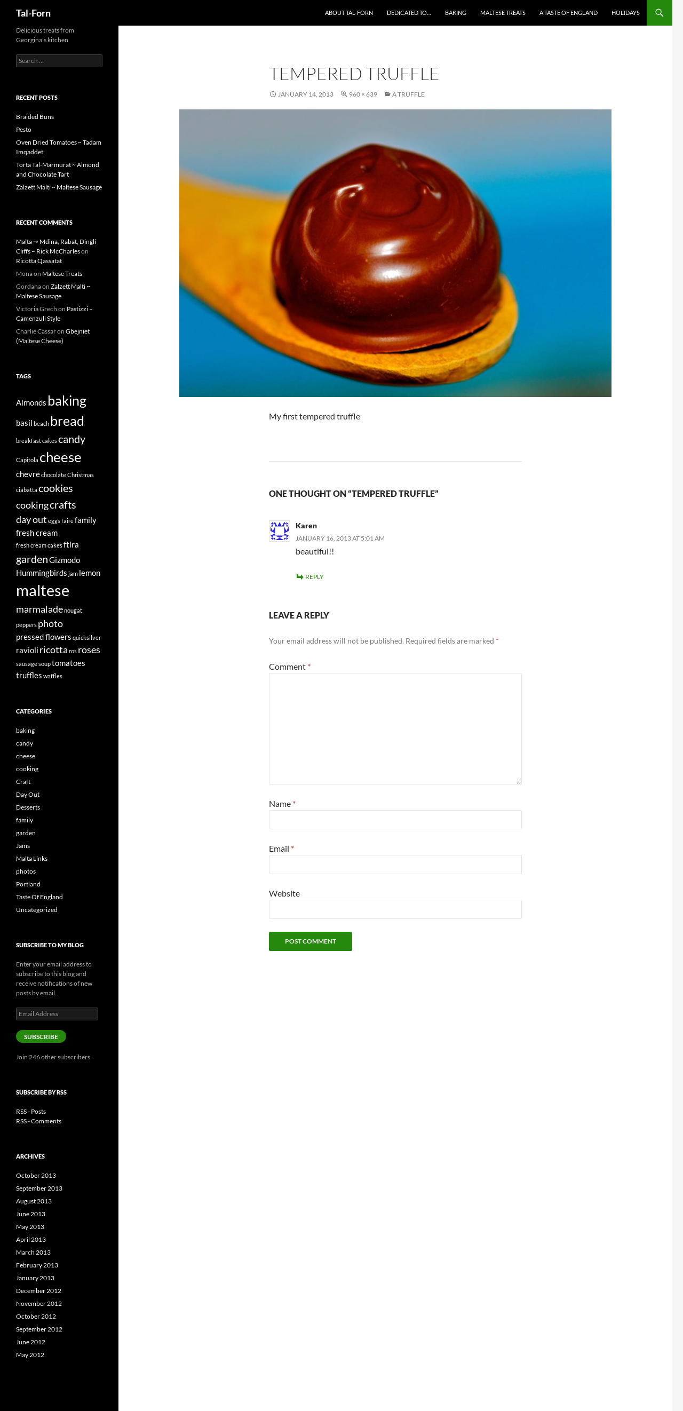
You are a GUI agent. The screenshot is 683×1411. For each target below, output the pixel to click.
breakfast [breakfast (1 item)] (28, 440)
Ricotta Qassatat (39, 261)
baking (25, 730)
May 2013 (30, 1227)
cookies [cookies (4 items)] (55, 487)
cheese (25, 756)
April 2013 (31, 1239)
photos (26, 871)
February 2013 (37, 1265)
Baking (455, 12)
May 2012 (30, 1355)
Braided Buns (35, 117)
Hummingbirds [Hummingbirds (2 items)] (41, 572)
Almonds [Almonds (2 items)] (31, 402)
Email (281, 848)
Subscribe (41, 1037)
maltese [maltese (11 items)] (42, 590)
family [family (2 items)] (86, 520)
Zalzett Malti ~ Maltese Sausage (59, 187)
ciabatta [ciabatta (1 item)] (26, 489)
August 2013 (34, 1201)
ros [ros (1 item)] (73, 650)
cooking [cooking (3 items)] (32, 505)
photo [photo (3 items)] (50, 623)
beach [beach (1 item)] (41, 423)
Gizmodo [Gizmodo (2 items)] (64, 560)
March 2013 (33, 1252)
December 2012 (38, 1291)
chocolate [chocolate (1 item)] (53, 474)
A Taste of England (568, 12)
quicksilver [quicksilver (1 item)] (87, 637)
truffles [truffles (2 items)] (29, 675)
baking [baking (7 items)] (66, 400)
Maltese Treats (503, 12)
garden (26, 833)
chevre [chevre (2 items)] (28, 474)
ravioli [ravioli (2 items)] (27, 650)
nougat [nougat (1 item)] (73, 610)
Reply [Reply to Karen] (314, 577)
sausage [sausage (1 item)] (26, 663)
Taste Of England (39, 897)
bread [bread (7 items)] (67, 421)
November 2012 (39, 1303)
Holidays (625, 12)
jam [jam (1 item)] (73, 573)
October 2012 (36, 1316)
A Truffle (408, 94)
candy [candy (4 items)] (71, 438)
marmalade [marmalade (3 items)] (39, 609)
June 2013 (30, 1214)
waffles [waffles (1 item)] (52, 675)
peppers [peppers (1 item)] (26, 624)
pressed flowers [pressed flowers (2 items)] (44, 636)
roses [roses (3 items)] (89, 649)
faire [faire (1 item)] (67, 520)
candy (24, 743)
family (24, 820)
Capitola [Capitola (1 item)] (27, 459)
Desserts (28, 807)
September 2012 (39, 1329)
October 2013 (36, 1175)
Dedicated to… (409, 12)
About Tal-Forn (349, 12)
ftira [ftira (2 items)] (71, 544)
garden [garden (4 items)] (32, 558)
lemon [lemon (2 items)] (89, 572)
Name (282, 803)
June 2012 (30, 1342)
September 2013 (39, 1188)
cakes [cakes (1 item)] (49, 440)
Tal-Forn (33, 13)
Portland (28, 884)
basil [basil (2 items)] (24, 422)
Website (284, 893)
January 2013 (35, 1278)
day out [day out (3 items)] (31, 519)
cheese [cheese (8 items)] (60, 456)
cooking (27, 769)
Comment (290, 666)
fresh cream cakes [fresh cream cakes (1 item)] (39, 545)
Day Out (27, 794)
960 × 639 (363, 94)
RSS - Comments (38, 1121)
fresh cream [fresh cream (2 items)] (37, 532)
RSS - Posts (31, 1111)
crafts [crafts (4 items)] (63, 504)
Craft (23, 782)
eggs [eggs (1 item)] (54, 520)
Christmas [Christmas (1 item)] (80, 474)
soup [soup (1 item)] (44, 663)
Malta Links (31, 858)
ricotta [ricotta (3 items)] (53, 649)
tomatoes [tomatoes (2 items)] (68, 663)
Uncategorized (37, 910)
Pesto (23, 129)
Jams (23, 846)
